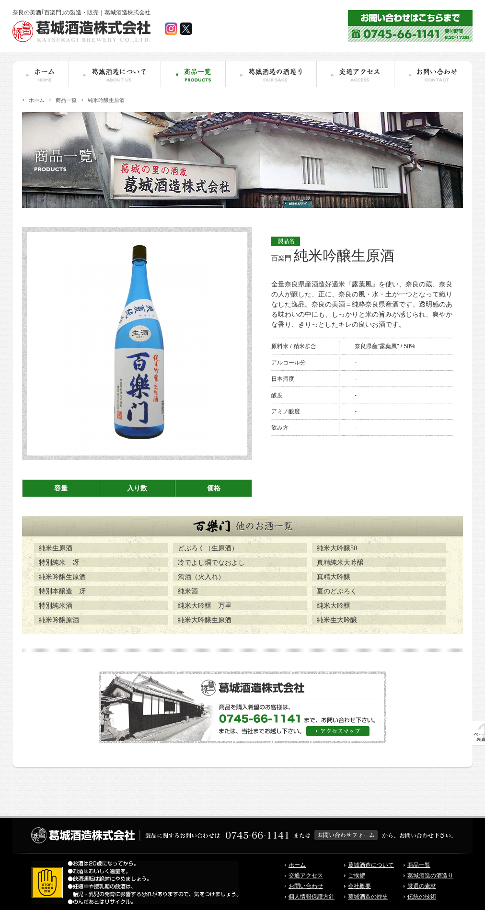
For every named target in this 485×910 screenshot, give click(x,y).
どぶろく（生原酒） (208, 548)
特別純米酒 (55, 605)
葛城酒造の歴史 (368, 896)
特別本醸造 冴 (62, 591)
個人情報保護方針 (312, 896)
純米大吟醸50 (337, 548)
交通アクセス (306, 875)
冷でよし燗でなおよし (211, 562)
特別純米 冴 (59, 562)
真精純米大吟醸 (340, 562)
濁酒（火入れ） (201, 576)
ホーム (37, 100)
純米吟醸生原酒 (62, 576)
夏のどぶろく (337, 591)
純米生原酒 (55, 548)
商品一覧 (66, 100)
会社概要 (359, 886)
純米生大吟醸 (337, 620)
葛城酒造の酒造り (430, 875)
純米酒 (188, 591)
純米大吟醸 (333, 605)
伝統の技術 (421, 896)
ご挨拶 (356, 875)
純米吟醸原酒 (59, 620)
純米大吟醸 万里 (204, 605)
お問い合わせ (306, 886)
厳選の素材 (421, 886)
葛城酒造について (371, 865)
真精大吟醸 (333, 576)
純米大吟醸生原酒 (204, 620)
